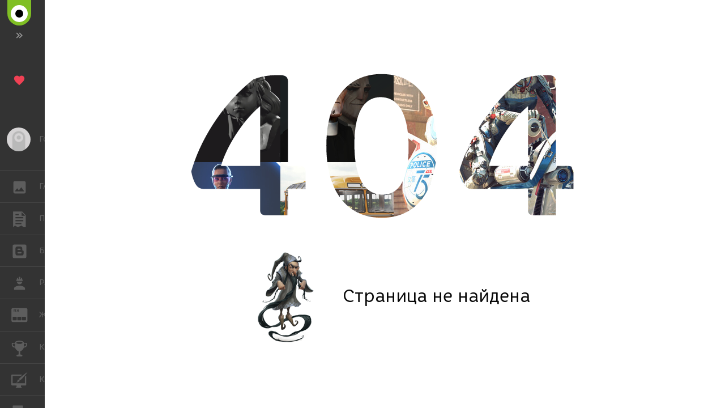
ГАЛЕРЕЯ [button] (25, 186)
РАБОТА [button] (25, 283)
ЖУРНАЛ (25, 314)
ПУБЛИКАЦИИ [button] (25, 219)
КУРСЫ (25, 379)
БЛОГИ (25, 250)
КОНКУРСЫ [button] (25, 347)
